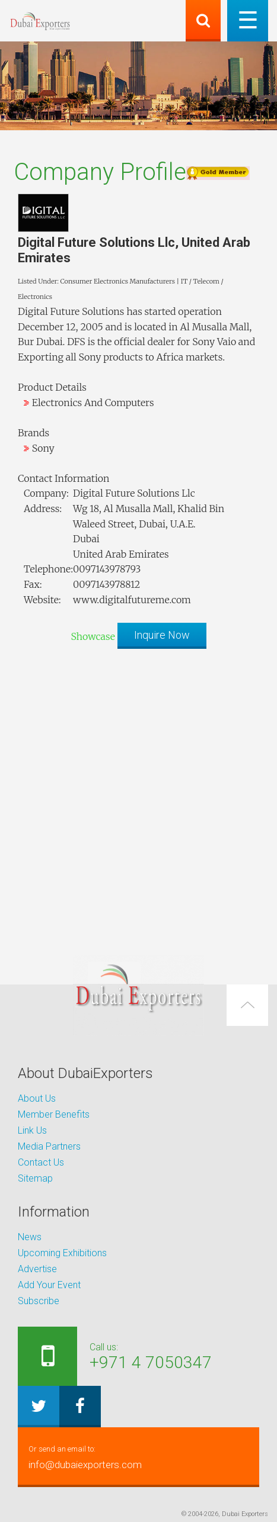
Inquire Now (162, 635)
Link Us (32, 1130)
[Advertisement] (138, 796)
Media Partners (49, 1146)
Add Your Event (49, 1285)
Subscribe (38, 1301)
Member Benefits (54, 1114)
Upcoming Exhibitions (62, 1253)
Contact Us (41, 1162)
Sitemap (35, 1178)
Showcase (92, 636)
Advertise (37, 1269)
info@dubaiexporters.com (138, 1455)
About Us (37, 1098)
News (30, 1237)
